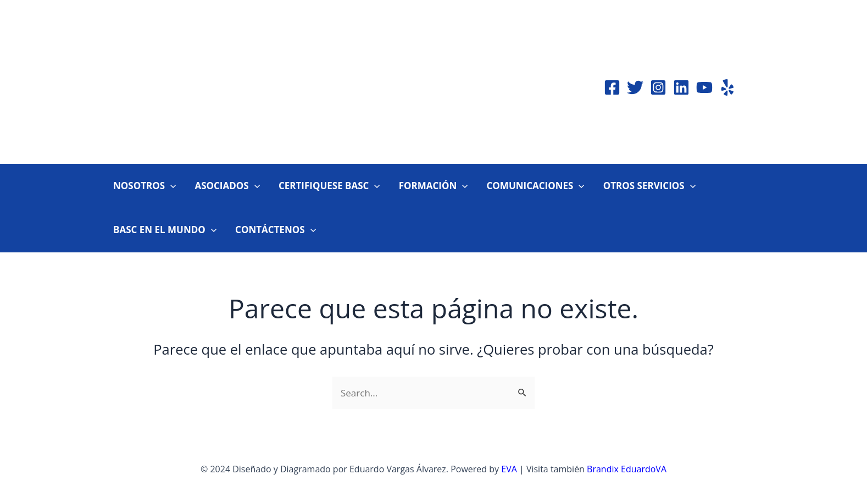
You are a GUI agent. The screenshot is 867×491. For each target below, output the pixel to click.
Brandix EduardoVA (626, 469)
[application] (170, 186)
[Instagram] (658, 87)
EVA (509, 469)
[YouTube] (704, 87)
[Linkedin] (681, 87)
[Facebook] (612, 87)
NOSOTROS (144, 186)
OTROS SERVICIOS (649, 186)
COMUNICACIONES (535, 186)
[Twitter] (635, 87)
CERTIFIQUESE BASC (329, 186)
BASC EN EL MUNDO (164, 230)
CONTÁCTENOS (275, 230)
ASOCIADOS (226, 186)
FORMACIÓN (433, 186)
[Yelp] (727, 87)
